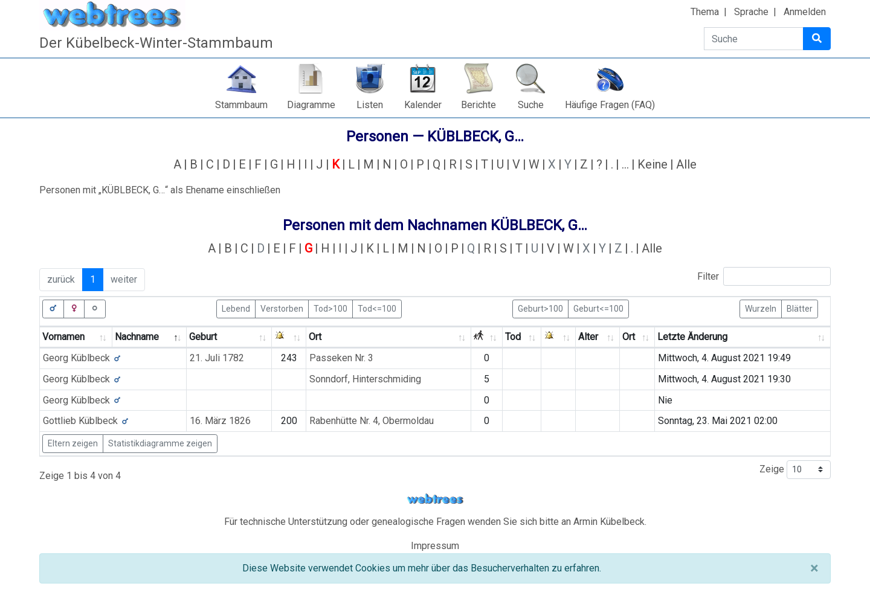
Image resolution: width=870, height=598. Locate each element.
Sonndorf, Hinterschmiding (365, 379)
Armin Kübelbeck (609, 521)
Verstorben (281, 308)
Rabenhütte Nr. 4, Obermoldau (371, 420)
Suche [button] (531, 105)
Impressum (435, 545)
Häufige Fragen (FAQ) (610, 105)
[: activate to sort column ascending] (289, 337)
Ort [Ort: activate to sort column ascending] (315, 336)
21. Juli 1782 (217, 358)
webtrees (435, 499)
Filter (764, 276)
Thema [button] (705, 12)
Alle (686, 164)
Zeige (795, 469)
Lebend (236, 308)
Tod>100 (330, 308)
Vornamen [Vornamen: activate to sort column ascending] (63, 336)
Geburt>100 (540, 308)
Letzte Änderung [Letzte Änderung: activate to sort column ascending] (692, 336)
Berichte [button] (478, 105)
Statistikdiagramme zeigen (160, 443)
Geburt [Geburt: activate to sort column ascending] (203, 336)
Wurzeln (760, 308)
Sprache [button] (751, 12)
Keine (652, 164)
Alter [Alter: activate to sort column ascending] (588, 336)
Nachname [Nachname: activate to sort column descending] (137, 336)
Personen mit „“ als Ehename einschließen (159, 190)
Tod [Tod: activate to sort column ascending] (513, 336)
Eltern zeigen (73, 443)
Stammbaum (241, 105)
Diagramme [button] (311, 105)
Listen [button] (369, 105)
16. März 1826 (220, 420)
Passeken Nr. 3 (341, 358)
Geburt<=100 (598, 308)
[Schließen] (814, 568)
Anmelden (805, 12)
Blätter (800, 308)
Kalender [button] (423, 105)
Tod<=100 (377, 308)
